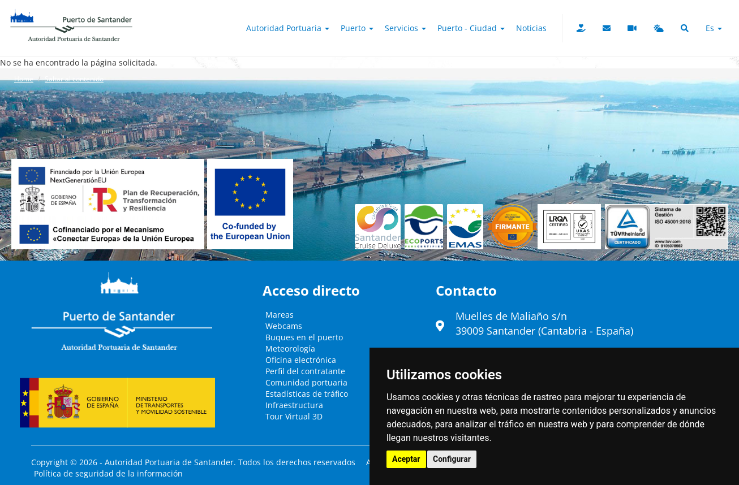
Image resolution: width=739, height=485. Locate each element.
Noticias (531, 28)
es (714, 28)
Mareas (279, 314)
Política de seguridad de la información (108, 473)
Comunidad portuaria (306, 382)
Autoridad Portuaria (287, 28)
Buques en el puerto (304, 337)
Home (23, 79)
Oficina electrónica (300, 359)
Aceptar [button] (406, 459)
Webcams (283, 326)
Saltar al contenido (74, 79)
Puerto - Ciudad (471, 28)
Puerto (357, 28)
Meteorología (290, 348)
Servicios (405, 28)
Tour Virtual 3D (294, 416)
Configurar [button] (452, 459)
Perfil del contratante (305, 371)
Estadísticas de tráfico (306, 393)
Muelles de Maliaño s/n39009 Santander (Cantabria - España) (544, 323)
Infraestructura (294, 405)
